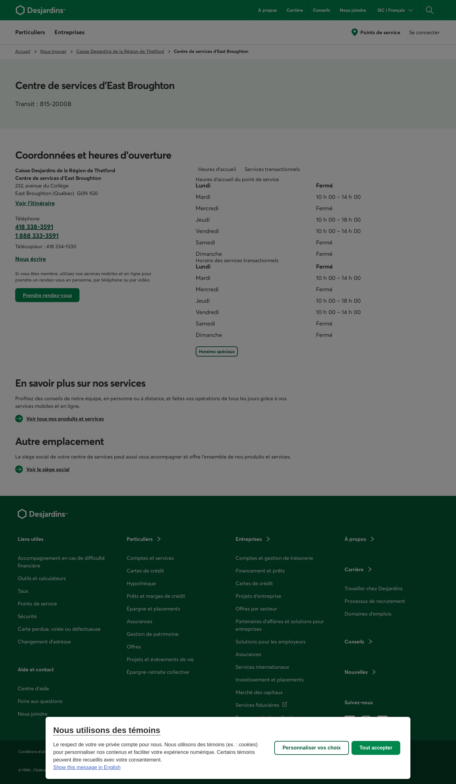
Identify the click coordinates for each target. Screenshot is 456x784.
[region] (228, 748)
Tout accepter (375, 747)
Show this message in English (87, 767)
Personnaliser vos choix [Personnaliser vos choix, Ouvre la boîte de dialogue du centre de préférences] (311, 747)
